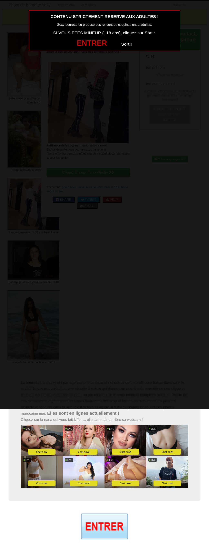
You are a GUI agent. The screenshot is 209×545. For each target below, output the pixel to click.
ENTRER (92, 43)
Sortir (126, 44)
